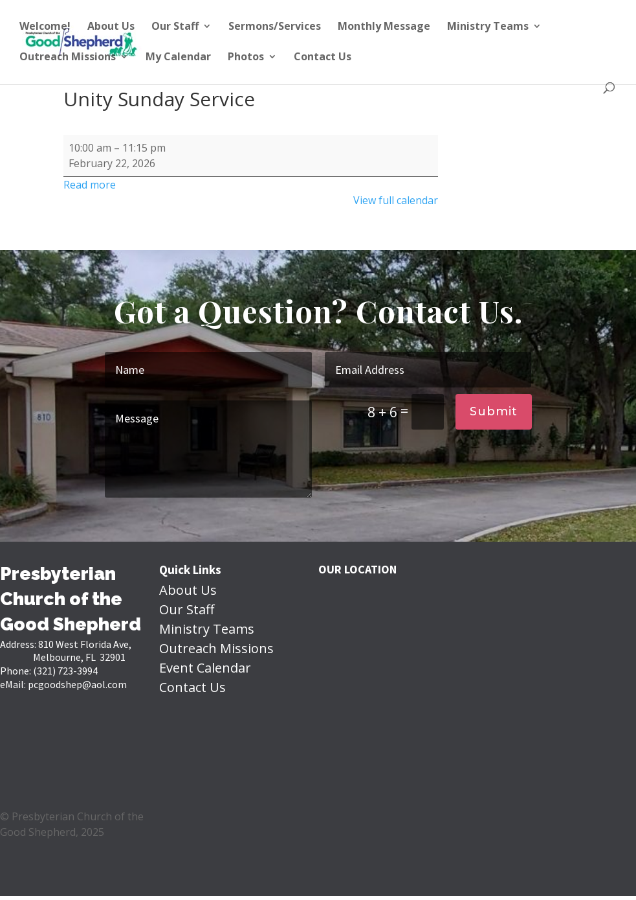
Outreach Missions (67, 57)
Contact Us (322, 57)
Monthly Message (384, 27)
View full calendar (395, 200)
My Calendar (178, 57)
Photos (246, 57)
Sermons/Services (274, 27)
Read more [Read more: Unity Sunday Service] (89, 185)
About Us (111, 27)
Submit (494, 411)
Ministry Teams (488, 27)
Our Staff (175, 27)
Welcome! (45, 27)
